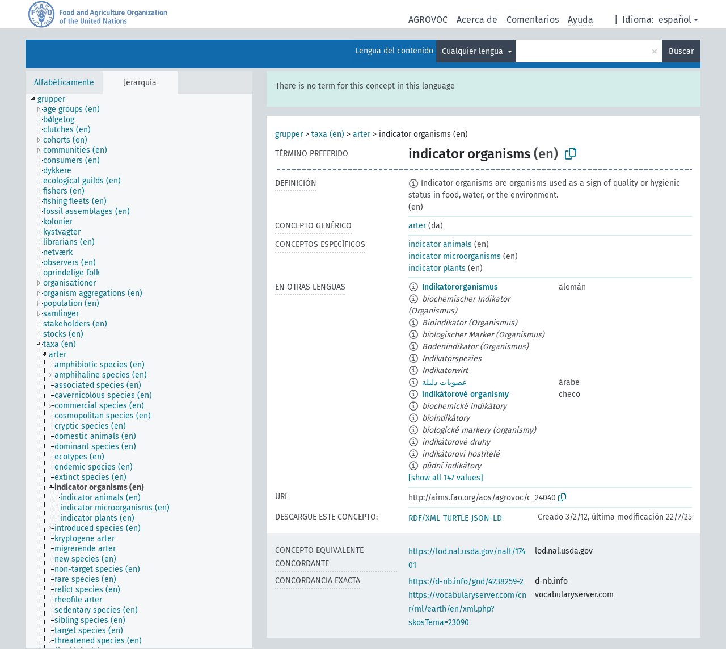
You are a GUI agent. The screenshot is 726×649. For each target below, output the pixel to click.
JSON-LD (486, 518)
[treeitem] (56, 99)
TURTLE (455, 518)
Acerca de (477, 19)
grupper (289, 134)
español (675, 19)
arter (361, 134)
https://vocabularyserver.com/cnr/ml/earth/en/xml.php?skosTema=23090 (467, 609)
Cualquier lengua (473, 51)
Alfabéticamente (64, 82)
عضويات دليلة (444, 382)
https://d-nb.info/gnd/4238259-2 (466, 582)
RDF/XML (424, 518)
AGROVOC (428, 19)
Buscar (681, 51)
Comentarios (532, 19)
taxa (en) (327, 134)
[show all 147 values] (445, 478)
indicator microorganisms (454, 256)
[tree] (139, 371)
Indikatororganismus (460, 287)
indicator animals (440, 244)
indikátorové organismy (465, 394)
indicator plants (437, 268)
